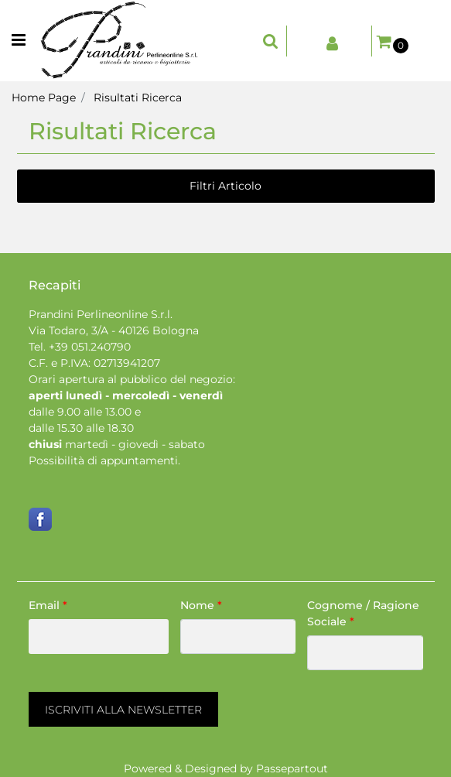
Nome (201, 605)
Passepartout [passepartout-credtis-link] (292, 768)
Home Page (44, 97)
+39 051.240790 (90, 347)
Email (48, 605)
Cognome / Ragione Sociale (363, 613)
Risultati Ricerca (138, 97)
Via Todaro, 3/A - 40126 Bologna (114, 330)
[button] (123, 709)
